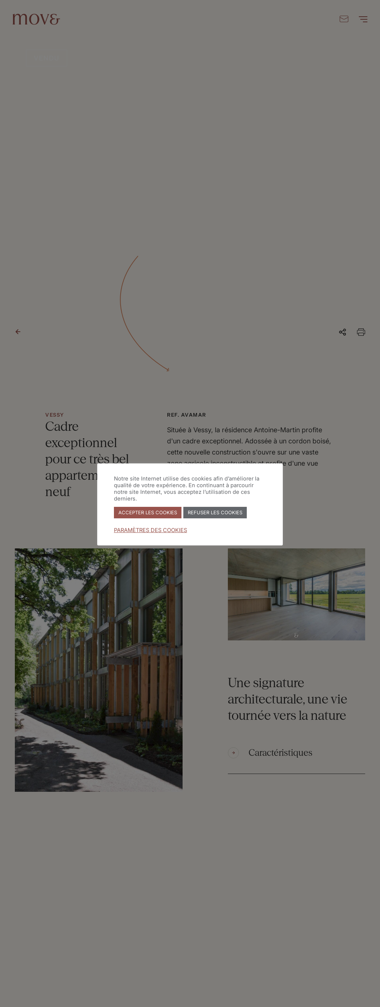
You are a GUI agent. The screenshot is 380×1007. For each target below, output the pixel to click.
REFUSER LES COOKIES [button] (215, 512)
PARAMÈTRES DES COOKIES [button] (150, 530)
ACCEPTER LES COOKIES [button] (147, 512)
